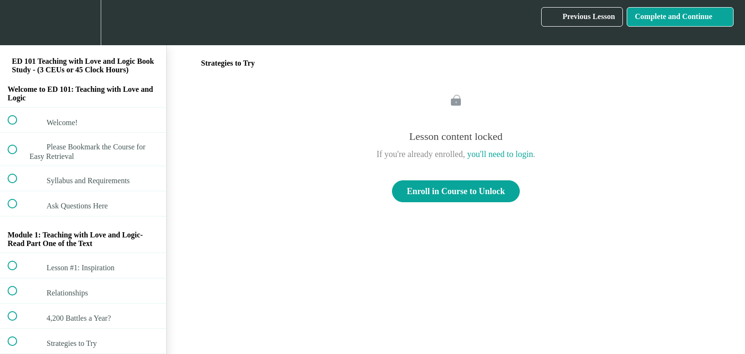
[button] (17, 22)
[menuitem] (83, 22)
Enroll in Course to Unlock (456, 191)
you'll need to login (500, 154)
